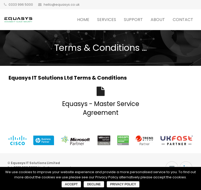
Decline (94, 184)
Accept (71, 184)
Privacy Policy (123, 184)
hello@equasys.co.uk (62, 4)
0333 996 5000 (21, 4)
